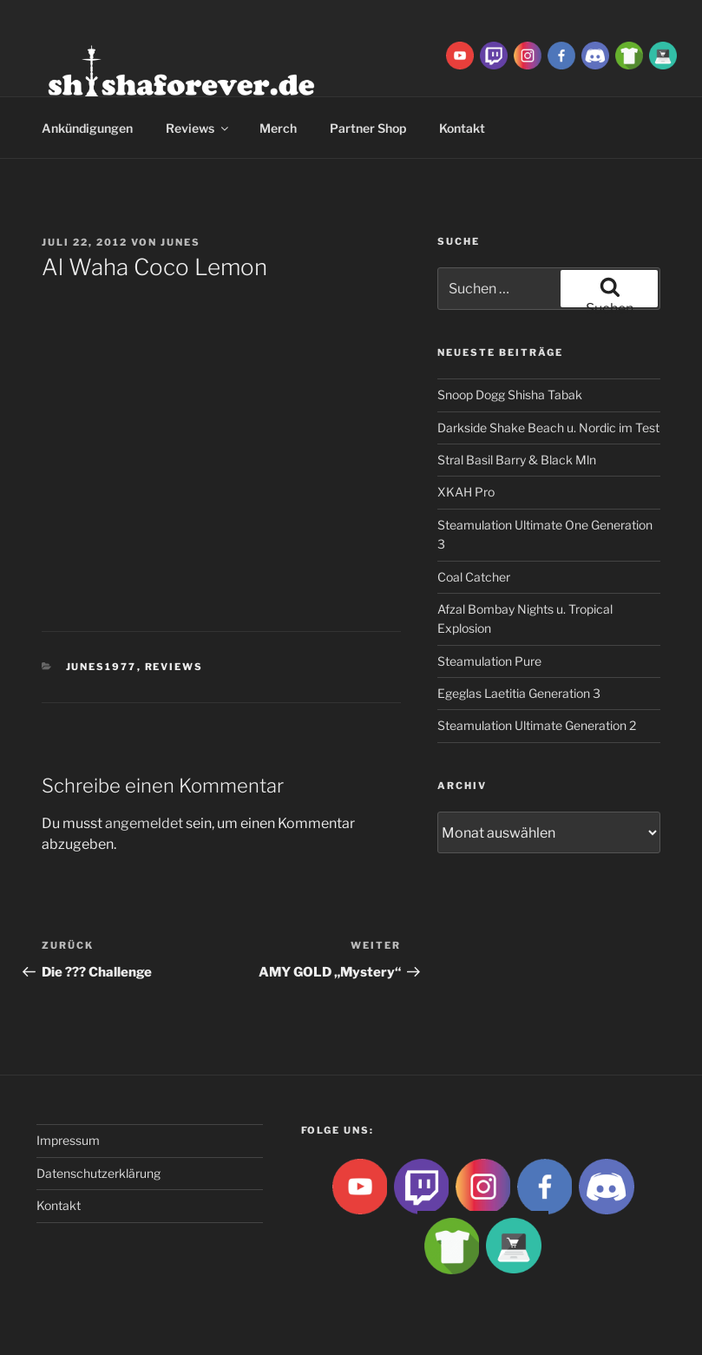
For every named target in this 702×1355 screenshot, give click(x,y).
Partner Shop (368, 128)
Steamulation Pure (489, 661)
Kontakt (58, 1205)
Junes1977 (101, 667)
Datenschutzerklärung (98, 1173)
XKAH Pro (466, 491)
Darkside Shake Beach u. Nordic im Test (548, 427)
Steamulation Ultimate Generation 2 (536, 725)
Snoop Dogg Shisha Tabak (509, 394)
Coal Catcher (473, 576)
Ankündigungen (87, 128)
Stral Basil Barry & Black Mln (516, 459)
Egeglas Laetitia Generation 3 (518, 693)
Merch (278, 128)
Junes (180, 242)
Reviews (198, 128)
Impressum (68, 1140)
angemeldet (144, 823)
